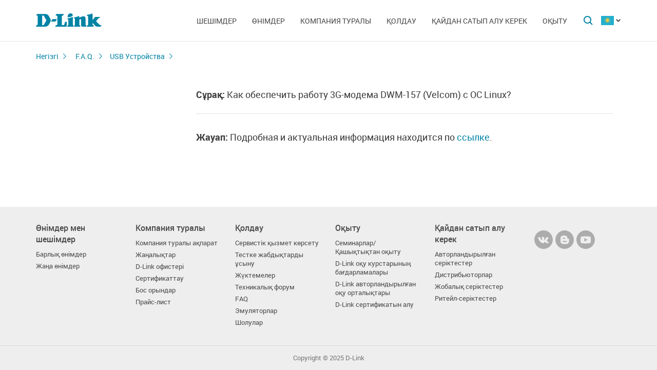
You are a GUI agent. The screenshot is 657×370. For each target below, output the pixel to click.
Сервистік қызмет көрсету (277, 243)
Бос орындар (156, 290)
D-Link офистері (160, 266)
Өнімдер (268, 21)
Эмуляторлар (256, 310)
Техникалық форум (265, 287)
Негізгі (47, 56)
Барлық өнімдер (61, 254)
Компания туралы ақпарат (177, 243)
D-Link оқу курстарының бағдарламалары (373, 268)
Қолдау (401, 21)
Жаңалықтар (156, 254)
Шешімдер (217, 21)
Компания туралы (335, 21)
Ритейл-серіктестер (465, 298)
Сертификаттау (160, 278)
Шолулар (249, 322)
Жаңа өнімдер (58, 266)
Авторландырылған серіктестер (465, 258)
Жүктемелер (255, 275)
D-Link (354, 358)
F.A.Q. (84, 56)
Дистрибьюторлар (463, 274)
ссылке (473, 137)
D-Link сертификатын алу (374, 304)
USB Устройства (137, 56)
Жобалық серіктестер (469, 286)
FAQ (241, 299)
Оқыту (555, 21)
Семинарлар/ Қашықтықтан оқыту (368, 247)
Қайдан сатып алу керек (479, 21)
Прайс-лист (153, 302)
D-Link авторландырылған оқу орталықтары (375, 288)
